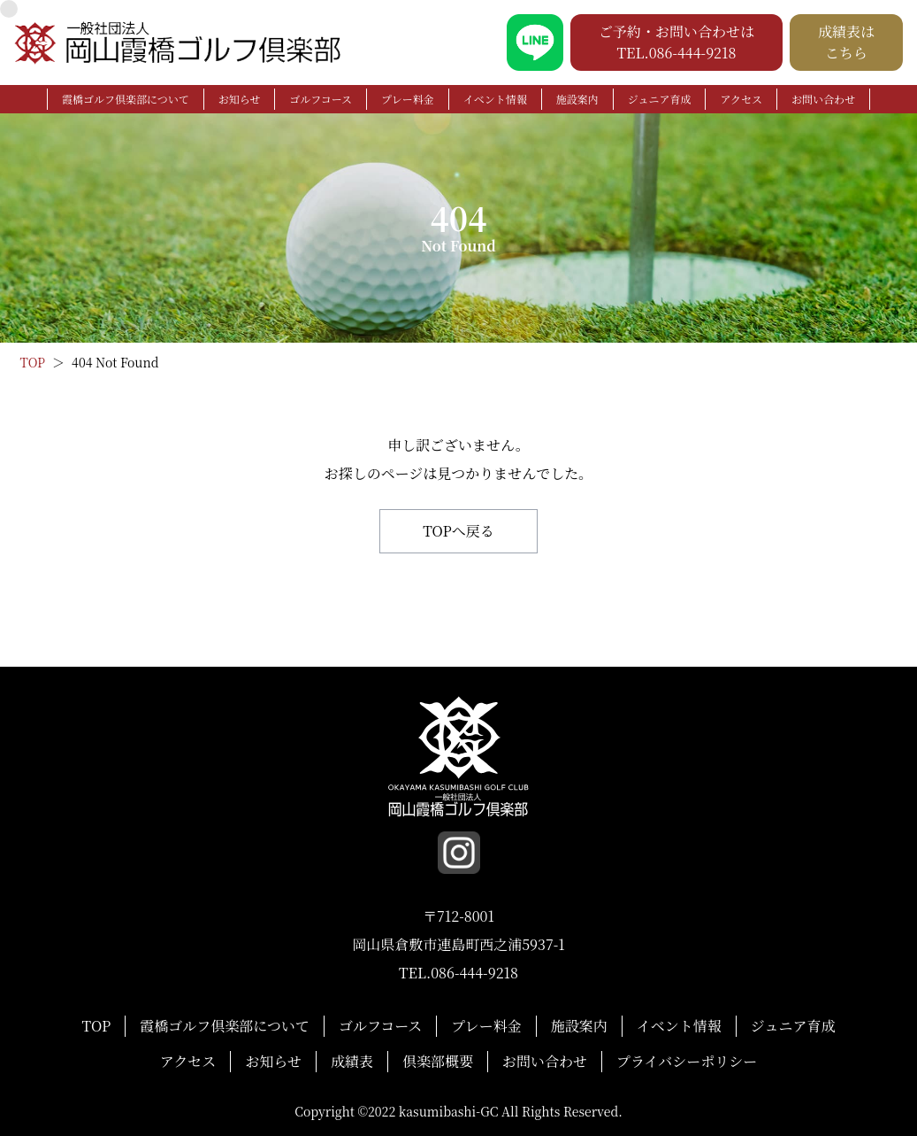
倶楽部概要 (437, 1061)
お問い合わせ (823, 98)
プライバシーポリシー (686, 1061)
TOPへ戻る (458, 531)
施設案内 (577, 98)
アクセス (741, 98)
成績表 (352, 1061)
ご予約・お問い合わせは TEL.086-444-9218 (676, 42)
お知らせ (239, 98)
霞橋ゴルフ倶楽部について (125, 98)
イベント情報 (495, 98)
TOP (96, 1026)
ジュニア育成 (660, 98)
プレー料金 (407, 98)
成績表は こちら (846, 42)
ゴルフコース (320, 98)
